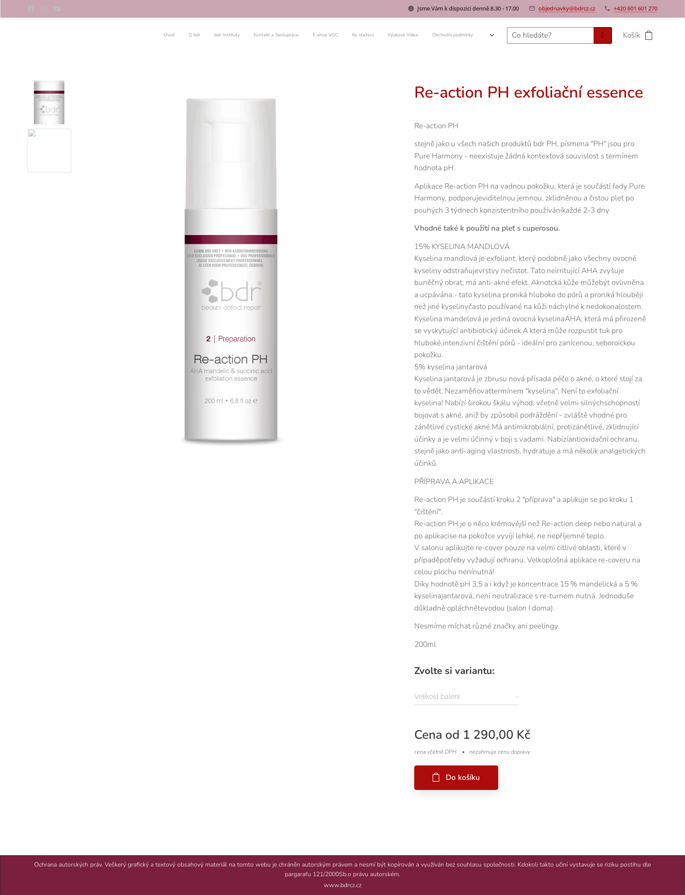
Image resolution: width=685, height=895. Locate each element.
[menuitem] (367, 35)
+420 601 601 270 (635, 8)
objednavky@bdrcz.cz (566, 8)
